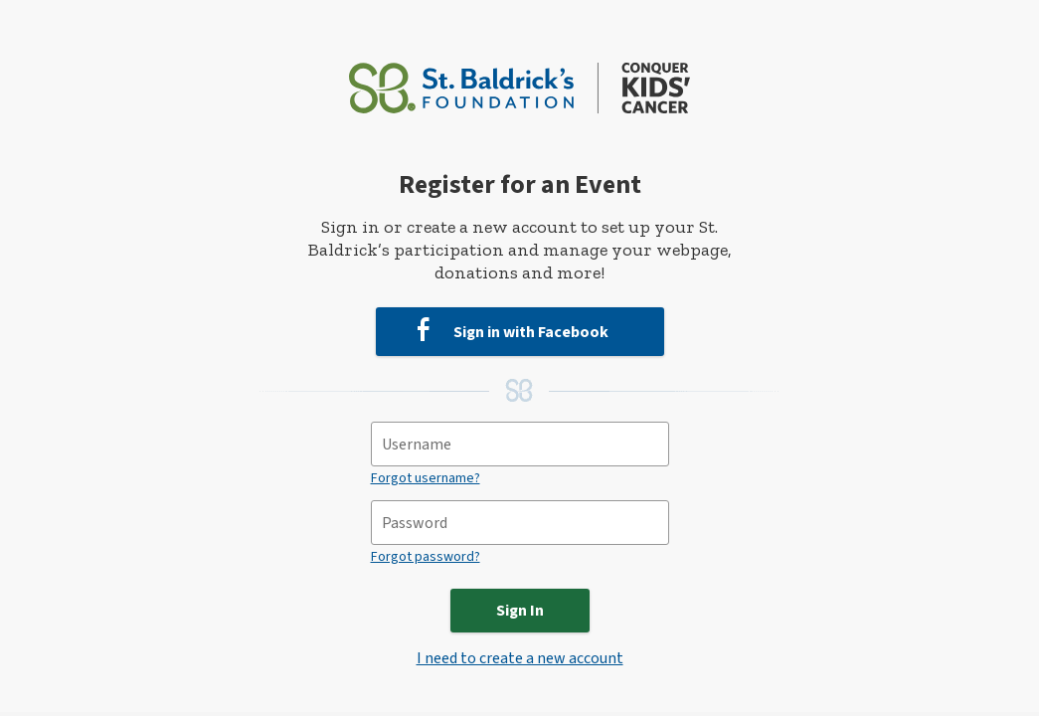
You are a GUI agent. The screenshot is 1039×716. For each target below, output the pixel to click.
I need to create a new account (520, 658)
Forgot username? (425, 478)
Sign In (520, 611)
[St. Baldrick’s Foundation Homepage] (519, 79)
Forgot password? (425, 557)
